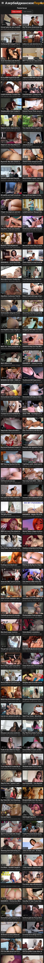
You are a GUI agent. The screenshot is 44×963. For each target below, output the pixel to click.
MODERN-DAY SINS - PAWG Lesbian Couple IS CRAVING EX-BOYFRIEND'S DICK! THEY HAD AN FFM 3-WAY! (11, 380)
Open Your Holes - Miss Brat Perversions (33, 716)
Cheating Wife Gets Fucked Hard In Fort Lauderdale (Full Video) (11, 111)
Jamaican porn (28, 145)
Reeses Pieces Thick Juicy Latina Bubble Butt (33, 111)
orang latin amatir (28, 331)
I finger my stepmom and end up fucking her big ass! (11, 212)
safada (3, 718)
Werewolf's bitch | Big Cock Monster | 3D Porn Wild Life (33, 245)
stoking (41, 298)
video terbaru (27, 11)
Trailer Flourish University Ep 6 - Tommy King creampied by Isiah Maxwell (33, 834)
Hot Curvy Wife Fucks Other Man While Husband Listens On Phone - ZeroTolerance (33, 951)
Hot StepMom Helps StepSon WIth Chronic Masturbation (11, 329)
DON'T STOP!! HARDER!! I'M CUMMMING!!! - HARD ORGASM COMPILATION (11, 598)
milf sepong (4, 96)
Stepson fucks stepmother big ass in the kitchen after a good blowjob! (11, 128)
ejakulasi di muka (31, 533)
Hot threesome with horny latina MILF (33, 229)
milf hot (28, 785)
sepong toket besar (33, 667)
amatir (30, 466)
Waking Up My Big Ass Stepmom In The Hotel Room (33, 565)
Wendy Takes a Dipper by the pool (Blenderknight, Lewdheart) (33, 531)
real (7, 735)
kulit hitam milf (27, 735)
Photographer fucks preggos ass (33, 615)
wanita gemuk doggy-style (9, 634)
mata (24, 651)
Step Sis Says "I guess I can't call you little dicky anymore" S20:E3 (11, 783)
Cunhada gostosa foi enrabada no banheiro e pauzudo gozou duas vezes (11, 615)
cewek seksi (26, 247)
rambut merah (5, 432)
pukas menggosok (38, 214)
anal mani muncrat (29, 281)
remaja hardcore (28, 315)
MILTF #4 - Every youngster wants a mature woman (11, 346)
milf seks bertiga (15, 382)
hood (2, 516)
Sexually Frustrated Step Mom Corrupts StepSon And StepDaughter (11, 178)
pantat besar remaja (13, 163)
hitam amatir (9, 567)
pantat (34, 130)
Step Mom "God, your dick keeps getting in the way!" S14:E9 (11, 229)
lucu (15, 751)
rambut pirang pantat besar (33, 62)
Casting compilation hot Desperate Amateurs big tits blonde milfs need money (33, 548)
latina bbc (9, 667)
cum (2, 365)
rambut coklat (34, 29)
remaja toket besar (7, 751)
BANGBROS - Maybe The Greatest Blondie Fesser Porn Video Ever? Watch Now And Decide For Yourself (33, 514)
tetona (3, 735)
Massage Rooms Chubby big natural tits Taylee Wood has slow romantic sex (11, 279)
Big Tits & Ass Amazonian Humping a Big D (33, 27)
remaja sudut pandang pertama (33, 499)
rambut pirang (5, 146)
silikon (6, 483)
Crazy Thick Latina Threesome (32, 666)
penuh (25, 600)
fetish (40, 718)
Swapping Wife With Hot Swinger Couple (33, 329)
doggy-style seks (36, 247)
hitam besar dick (12, 701)
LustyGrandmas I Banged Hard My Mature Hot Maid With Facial (33, 212)
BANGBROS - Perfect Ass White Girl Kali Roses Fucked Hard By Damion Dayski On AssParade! (11, 901)
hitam (16, 264)
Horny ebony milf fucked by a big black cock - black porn (11, 397)
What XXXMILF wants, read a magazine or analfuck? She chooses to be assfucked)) (33, 178)
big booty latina (13, 214)
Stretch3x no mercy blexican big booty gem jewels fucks (11, 934)
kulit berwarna (33, 113)
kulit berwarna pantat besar (9, 399)
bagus (3, 567)
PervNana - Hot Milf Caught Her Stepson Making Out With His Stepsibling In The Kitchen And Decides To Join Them (11, 867)
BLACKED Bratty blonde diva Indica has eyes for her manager (33, 649)
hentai (36, 819)
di (23, 197)
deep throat (10, 230)
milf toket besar (21, 180)
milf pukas (18, 331)
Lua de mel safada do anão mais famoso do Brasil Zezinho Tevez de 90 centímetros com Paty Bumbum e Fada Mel (11, 716)
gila (2, 29)
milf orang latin (13, 466)
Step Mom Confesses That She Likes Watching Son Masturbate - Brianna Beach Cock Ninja (11, 296)
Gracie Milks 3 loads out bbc (32, 750)
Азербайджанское (10, 3)
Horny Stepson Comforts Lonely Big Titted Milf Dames (11, 682)
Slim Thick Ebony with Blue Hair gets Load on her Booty (33, 430)
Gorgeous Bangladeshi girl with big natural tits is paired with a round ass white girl (33, 699)
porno (24, 146)
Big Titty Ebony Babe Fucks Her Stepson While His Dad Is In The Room (33, 733)
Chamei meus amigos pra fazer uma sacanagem (33, 161)
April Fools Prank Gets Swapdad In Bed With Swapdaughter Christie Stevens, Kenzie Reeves (11, 834)
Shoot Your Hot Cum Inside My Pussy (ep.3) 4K (33, 313)
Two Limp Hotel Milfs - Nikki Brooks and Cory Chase (33, 481)
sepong (25, 79)
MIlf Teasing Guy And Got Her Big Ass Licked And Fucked (11, 464)
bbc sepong (26, 751)
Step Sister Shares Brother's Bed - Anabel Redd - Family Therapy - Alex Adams (11, 430)
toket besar (20, 79)
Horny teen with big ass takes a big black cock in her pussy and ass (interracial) (33, 397)
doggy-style (4, 79)
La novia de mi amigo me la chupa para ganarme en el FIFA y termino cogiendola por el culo (33, 934)
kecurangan (36, 684)
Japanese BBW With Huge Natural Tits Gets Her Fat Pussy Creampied (33, 77)
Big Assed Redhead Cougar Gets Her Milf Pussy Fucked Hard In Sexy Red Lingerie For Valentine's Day (11, 447)
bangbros (38, 516)
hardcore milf (5, 113)
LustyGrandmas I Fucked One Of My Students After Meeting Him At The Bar (11, 94)
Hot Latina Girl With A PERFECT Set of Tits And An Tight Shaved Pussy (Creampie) (11, 498)
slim (41, 600)
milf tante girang (12, 46)
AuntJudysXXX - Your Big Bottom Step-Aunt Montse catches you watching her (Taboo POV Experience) (33, 783)
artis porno (26, 29)
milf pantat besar (29, 46)
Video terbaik (16, 11)
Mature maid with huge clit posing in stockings (33, 296)
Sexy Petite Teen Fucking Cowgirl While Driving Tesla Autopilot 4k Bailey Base (11, 548)
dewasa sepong (37, 163)
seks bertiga (26, 886)
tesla (19, 550)
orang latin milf (27, 567)
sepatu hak (8, 247)
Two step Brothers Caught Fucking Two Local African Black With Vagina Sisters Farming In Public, (33, 128)
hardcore (4, 46)
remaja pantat (27, 399)
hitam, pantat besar (7, 264)
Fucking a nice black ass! (9, 565)
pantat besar (35, 146)
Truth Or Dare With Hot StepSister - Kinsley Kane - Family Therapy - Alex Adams (11, 750)
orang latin (31, 449)
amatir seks (12, 79)
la (23, 46)
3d (38, 533)
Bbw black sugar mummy (9, 632)
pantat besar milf (10, 130)
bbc (38, 432)
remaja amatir (15, 617)
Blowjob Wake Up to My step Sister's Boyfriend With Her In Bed (33, 800)
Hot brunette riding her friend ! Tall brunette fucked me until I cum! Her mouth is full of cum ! (11, 313)
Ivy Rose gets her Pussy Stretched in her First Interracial (33, 918)
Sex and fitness (6, 817)
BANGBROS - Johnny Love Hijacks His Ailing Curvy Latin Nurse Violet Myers (33, 363)
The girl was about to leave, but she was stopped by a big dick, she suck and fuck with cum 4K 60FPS (11, 649)
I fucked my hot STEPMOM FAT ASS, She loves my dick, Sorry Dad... (11, 413)
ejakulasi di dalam (10, 365)
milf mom (20, 348)
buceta (25, 449)
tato (30, 96)
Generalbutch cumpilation (31, 632)
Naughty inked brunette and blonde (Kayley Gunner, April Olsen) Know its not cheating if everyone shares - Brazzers (33, 682)
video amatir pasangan (15, 533)
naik (2, 315)
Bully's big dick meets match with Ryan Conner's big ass (11, 699)
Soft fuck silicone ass (8, 481)
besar (18, 29)
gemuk (38, 348)
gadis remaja (13, 920)
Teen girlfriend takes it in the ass (33, 195)
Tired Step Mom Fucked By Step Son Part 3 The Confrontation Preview (11, 766)
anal (5, 29)
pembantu (26, 298)
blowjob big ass (11, 953)
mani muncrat (27, 130)
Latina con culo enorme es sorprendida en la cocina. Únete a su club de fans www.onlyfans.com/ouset (33, 44)
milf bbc (15, 667)
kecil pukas (4, 785)
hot (2, 415)
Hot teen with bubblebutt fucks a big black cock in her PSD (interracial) (33, 498)
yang (2, 197)
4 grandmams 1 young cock (32, 94)
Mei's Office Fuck (6, 363)
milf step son (13, 768)
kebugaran (4, 819)
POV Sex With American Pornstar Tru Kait (11, 951)
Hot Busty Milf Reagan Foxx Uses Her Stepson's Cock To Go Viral (11, 44)
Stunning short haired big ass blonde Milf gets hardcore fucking (11, 850)
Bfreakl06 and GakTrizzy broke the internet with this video (11, 195)
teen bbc (35, 399)
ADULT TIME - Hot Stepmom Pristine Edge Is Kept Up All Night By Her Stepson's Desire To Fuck (33, 413)
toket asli (18, 281)
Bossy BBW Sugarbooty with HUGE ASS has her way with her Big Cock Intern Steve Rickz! (11, 77)
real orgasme (20, 953)
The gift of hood (6, 514)
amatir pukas (38, 315)
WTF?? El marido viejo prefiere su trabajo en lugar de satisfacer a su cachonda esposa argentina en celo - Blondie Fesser (33, 61)
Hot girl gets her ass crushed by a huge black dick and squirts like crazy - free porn (11, 27)
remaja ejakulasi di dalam (9, 886)
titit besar (12, 281)
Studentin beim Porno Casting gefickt (33, 766)
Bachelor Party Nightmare (9, 245)
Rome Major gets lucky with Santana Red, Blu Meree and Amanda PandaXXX (11, 666)
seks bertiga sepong (29, 230)
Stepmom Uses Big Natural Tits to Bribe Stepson (11, 145)
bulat (41, 432)
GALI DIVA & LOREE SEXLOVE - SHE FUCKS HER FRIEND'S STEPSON (33, 582)
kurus (9, 550)
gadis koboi (10, 869)
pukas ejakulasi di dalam (8, 62)
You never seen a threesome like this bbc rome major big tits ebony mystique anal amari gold (33, 884)
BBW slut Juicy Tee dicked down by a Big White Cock (11, 531)
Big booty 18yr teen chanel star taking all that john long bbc (11, 161)
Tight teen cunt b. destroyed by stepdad (33, 464)
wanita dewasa (6, 348)
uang (41, 550)
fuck (2, 483)
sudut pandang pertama (17, 315)
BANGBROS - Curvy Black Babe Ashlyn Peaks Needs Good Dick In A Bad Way (11, 262)
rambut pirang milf (28, 180)
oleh (2, 533)
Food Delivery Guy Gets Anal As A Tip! (33, 279)
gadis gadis (4, 651)
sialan (6, 533)
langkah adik (27, 802)
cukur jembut (13, 96)
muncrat (6, 600)
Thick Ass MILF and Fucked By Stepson (11, 582)
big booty (4, 163)
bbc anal (33, 886)
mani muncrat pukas (7, 331)
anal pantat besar (30, 197)
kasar (19, 886)
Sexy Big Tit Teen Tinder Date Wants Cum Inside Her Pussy (33, 901)
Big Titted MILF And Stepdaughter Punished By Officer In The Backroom (11, 800)
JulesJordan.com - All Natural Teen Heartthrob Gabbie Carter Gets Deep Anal (33, 850)
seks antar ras (11, 29)
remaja (6, 315)
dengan (3, 667)
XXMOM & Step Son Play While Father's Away (33, 346)
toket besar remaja (37, 869)
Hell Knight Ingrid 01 (29, 817)
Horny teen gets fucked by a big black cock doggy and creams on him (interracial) (11, 918)
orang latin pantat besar (12, 197)
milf (2, 214)
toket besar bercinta (17, 432)
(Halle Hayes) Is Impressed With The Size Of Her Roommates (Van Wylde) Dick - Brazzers (33, 262)
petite (3, 247)
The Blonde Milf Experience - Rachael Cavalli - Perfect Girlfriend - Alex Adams (33, 380)
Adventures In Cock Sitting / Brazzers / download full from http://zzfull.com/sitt (33, 598)
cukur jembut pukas (19, 247)
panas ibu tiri (11, 180)
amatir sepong (27, 163)
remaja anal (4, 920)
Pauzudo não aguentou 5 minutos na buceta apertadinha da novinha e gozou (33, 447)
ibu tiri (3, 130)
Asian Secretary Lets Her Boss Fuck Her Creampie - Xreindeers (11, 61)
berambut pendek (6, 852)
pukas (19, 802)
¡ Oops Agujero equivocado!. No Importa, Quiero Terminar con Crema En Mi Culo (33, 867)
